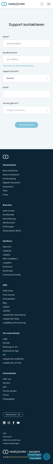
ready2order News (11, 318)
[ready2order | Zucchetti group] (21, 452)
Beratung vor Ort (10, 347)
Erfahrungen (8, 226)
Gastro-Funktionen (11, 174)
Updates (6, 310)
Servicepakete (9, 298)
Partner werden (10, 391)
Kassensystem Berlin (12, 230)
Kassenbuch (8, 186)
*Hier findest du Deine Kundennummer (18, 66)
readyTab (7, 250)
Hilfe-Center (8, 290)
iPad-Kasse (7, 266)
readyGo (6, 254)
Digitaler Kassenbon (12, 182)
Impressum (7, 437)
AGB (4, 433)
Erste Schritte (9, 295)
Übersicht (7, 246)
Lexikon (6, 306)
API (4, 354)
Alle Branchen (9, 222)
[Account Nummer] (26, 59)
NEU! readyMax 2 (10, 258)
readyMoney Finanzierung (14, 322)
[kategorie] (26, 110)
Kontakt (6, 343)
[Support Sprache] (26, 78)
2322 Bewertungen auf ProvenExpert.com (24, 457)
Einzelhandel (8, 214)
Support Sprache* (11, 71)
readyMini (7, 262)
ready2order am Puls (12, 363)
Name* (6, 37)
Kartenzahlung (9, 178)
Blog (5, 303)
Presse (6, 395)
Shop (5, 190)
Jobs (5, 387)
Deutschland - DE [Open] (14, 414)
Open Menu (49, 4)
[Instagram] (8, 423)
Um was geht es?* (11, 103)
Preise (5, 194)
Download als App (11, 351)
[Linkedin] (4, 423)
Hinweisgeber (9, 399)
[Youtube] (18, 423)
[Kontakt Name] (26, 43)
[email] (26, 94)
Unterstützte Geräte (12, 274)
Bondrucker (8, 270)
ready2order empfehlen (13, 359)
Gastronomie (8, 210)
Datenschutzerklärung (11, 440)
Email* (6, 87)
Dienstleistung (9, 218)
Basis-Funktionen (10, 170)
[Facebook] (13, 423)
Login (5, 339)
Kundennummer (10, 53)
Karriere (6, 383)
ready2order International (14, 315)
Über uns (7, 379)
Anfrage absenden (26, 125)
